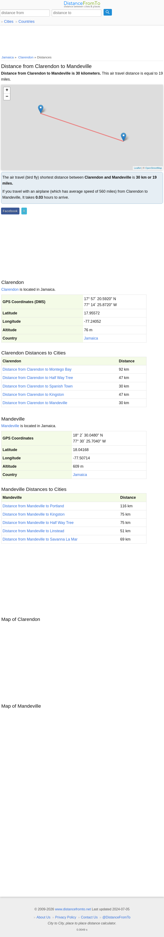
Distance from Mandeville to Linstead (33, 531)
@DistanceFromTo (116, 917)
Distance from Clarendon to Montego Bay (37, 369)
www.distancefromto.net (73, 909)
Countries (26, 21)
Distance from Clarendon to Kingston (33, 394)
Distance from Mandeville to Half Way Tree (38, 523)
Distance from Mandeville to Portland (33, 506)
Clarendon (10, 289)
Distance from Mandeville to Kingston (33, 514)
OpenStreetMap (153, 168)
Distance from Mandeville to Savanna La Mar (40, 539)
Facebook (10, 211)
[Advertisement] (82, 39)
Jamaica (91, 338)
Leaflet (137, 168)
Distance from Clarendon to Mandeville (35, 403)
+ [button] (7, 90)
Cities (8, 21)
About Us (43, 917)
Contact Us (89, 917)
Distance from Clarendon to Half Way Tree (38, 378)
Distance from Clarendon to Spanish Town (38, 386)
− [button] (7, 97)
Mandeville (10, 426)
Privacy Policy (65, 917)
